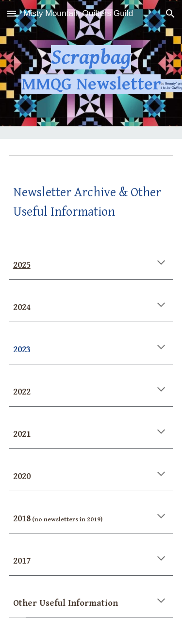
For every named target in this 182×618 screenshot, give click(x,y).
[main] (91, 69)
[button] (11, 13)
